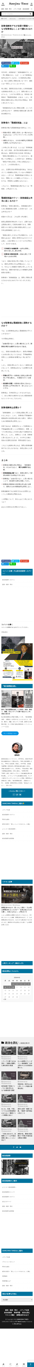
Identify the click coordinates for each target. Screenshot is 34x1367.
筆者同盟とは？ (6, 1281)
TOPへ (30, 1364)
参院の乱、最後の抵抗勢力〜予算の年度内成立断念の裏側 (25, 1136)
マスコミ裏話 (9, 1315)
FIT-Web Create (20, 1321)
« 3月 (4, 999)
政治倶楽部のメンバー (8, 1192)
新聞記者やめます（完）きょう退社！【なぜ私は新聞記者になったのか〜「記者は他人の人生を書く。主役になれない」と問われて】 (16, 910)
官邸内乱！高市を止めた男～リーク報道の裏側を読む (25, 1086)
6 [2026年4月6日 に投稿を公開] (5, 987)
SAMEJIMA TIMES (22, 1319)
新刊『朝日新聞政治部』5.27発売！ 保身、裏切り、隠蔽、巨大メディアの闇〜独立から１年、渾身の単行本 (16, 712)
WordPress (17, 1324)
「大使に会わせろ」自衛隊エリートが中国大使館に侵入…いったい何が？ (8, 1137)
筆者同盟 (17, 1312)
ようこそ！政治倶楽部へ (9, 829)
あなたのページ (6, 1201)
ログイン (17, 627)
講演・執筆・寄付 (6, 9)
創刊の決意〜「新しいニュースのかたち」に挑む (16, 824)
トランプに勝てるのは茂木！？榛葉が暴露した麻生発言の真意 (8, 1063)
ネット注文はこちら (10, 733)
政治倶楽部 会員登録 (8, 838)
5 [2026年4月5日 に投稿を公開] (28, 984)
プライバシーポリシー (8, 1262)
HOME (5, 18)
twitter (17, 1364)
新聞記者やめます (23, 1315)
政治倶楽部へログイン (8, 579)
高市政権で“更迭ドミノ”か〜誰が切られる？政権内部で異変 (8, 1088)
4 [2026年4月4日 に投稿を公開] (24, 984)
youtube (23, 1364)
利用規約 (4, 1276)
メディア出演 (17, 9)
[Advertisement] (17, 300)
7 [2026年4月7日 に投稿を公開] (9, 987)
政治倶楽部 (26, 9)
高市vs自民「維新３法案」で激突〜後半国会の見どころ (25, 1111)
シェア (10, 1364)
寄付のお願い (6, 819)
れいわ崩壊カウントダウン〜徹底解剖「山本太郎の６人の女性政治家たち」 (25, 1064)
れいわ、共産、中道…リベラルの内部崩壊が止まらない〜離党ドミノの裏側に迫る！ (8, 1112)
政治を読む (13, 18)
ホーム (3, 1364)
